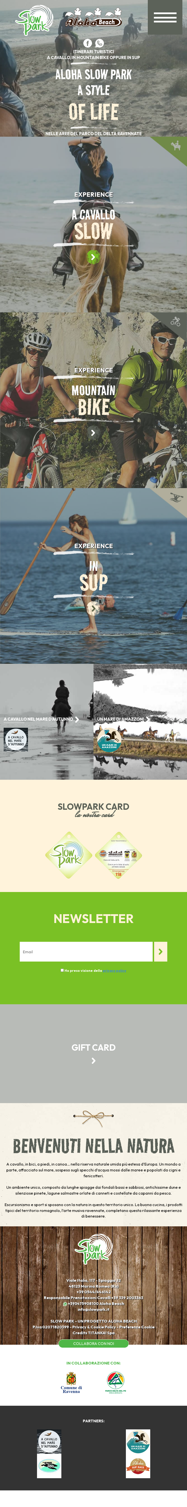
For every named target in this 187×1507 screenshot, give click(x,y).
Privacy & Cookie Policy (94, 1342)
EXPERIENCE (93, 194)
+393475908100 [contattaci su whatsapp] (80, 1319)
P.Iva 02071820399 (48, 1342)
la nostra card (93, 815)
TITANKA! (97, 1348)
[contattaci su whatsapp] (99, 42)
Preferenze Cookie (139, 1342)
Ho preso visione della (95, 970)
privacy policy (114, 970)
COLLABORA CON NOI (93, 1359)
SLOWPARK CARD (93, 806)
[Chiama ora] (128, 1312)
